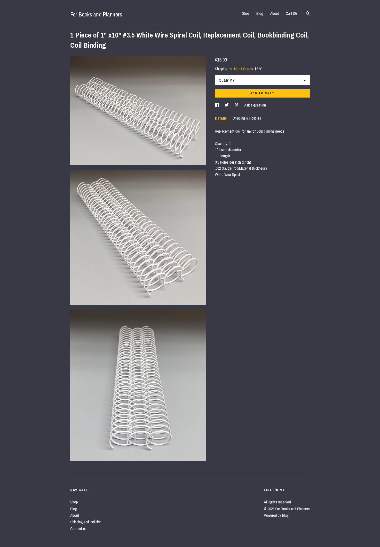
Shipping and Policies (86, 521)
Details (221, 118)
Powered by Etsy (276, 515)
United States (243, 68)
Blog (259, 13)
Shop (246, 13)
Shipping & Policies (247, 118)
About (274, 13)
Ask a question (255, 105)
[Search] (308, 14)
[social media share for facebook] (217, 105)
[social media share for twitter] (227, 105)
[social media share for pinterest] (237, 105)
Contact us (78, 528)
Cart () (291, 13)
